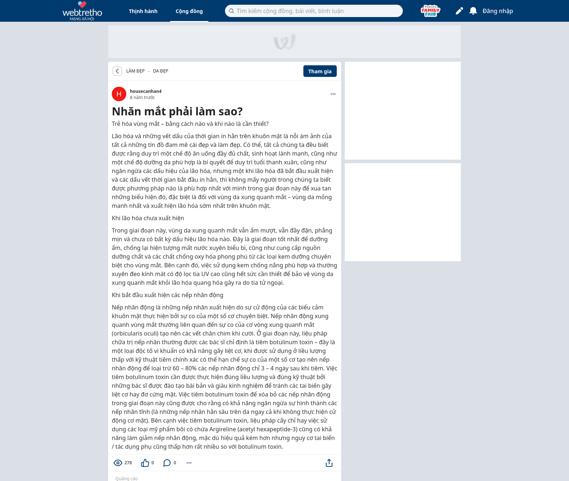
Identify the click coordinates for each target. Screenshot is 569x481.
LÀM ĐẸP (135, 71)
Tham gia (320, 71)
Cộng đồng (189, 11)
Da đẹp (160, 71)
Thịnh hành (143, 11)
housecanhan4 (145, 91)
